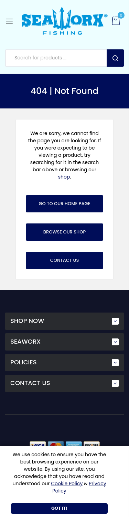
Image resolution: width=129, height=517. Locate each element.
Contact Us (64, 260)
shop (64, 176)
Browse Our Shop (64, 232)
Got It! (59, 508)
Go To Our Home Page (64, 203)
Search (115, 58)
